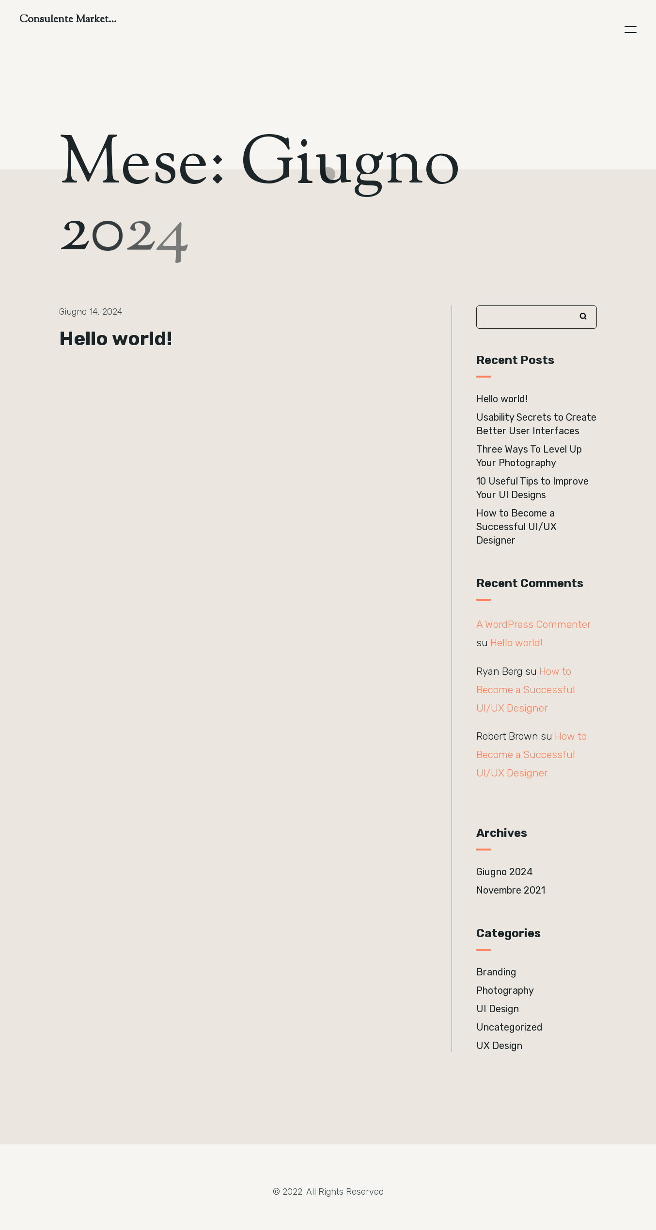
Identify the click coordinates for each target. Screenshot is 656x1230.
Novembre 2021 (510, 890)
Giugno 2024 (504, 872)
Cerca (583, 316)
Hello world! (115, 338)
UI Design (497, 1009)
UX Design (499, 1045)
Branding (496, 972)
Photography (505, 990)
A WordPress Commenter (533, 625)
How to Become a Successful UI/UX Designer (516, 526)
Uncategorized (509, 1027)
